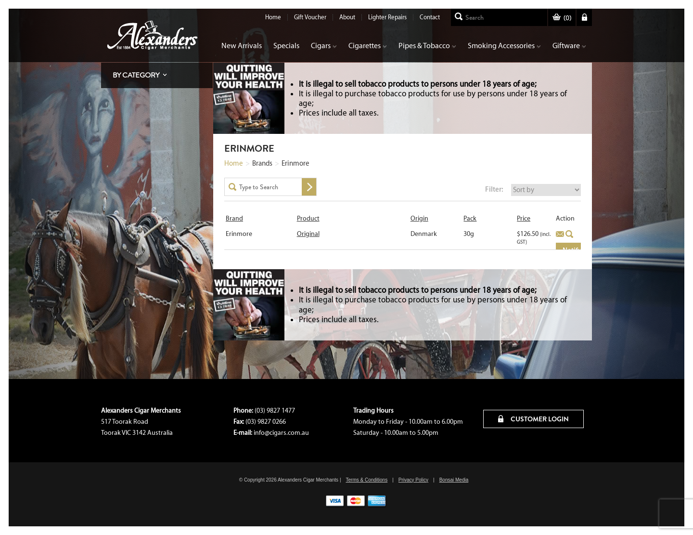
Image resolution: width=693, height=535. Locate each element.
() (561, 18)
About (347, 17)
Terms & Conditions (366, 480)
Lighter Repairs (387, 17)
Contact (430, 17)
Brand (234, 218)
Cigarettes (367, 45)
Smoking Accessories (504, 45)
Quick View (569, 234)
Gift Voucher (310, 17)
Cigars (324, 45)
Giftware (569, 45)
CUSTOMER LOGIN (533, 419)
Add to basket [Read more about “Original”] (560, 234)
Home (273, 17)
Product (308, 218)
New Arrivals (241, 45)
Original (308, 234)
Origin (419, 218)
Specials (286, 45)
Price (523, 218)
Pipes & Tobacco (427, 45)
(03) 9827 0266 (265, 422)
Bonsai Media (454, 480)
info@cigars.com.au (281, 433)
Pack (469, 218)
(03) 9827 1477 (275, 410)
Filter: (494, 189)
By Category (136, 75)
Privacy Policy (413, 480)
